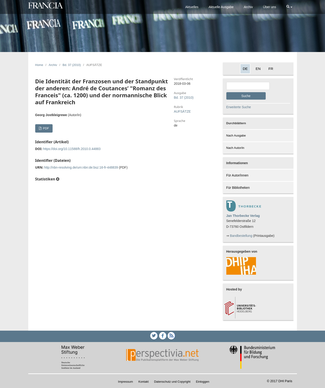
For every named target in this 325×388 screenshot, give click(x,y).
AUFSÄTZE (182, 111)
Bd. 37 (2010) (72, 65)
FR (270, 69)
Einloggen (202, 381)
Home (39, 65)
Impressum (125, 381)
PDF (45, 128)
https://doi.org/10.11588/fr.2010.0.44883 (72, 149)
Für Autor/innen (237, 175)
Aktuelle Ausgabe (220, 7)
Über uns (269, 7)
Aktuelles (192, 7)
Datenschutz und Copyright (172, 381)
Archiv (248, 7)
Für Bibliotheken (238, 187)
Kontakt (143, 381)
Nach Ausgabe (236, 135)
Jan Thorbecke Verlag (243, 216)
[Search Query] (248, 86)
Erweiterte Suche (238, 107)
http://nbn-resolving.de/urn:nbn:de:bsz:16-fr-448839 (81, 167)
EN (258, 69)
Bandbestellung (241, 236)
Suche (246, 96)
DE (245, 69)
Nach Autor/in (235, 148)
